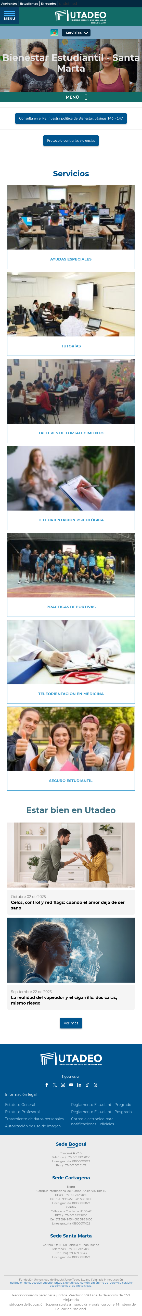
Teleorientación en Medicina (71, 694)
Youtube (71, 1085)
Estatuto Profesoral (22, 1112)
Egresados (48, 3)
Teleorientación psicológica (71, 520)
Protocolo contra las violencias (71, 140)
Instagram (63, 1085)
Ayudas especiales (71, 259)
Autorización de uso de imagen (33, 1126)
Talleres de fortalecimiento (71, 433)
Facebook (47, 1085)
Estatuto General (20, 1104)
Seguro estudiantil (71, 780)
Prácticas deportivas (71, 607)
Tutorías (71, 346)
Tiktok (87, 1085)
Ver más (71, 1023)
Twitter (55, 1085)
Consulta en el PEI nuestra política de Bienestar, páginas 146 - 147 (71, 118)
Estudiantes (29, 3)
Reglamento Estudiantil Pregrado (101, 1104)
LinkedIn (79, 1085)
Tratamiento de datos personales (34, 1119)
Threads (96, 1085)
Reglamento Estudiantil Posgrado (101, 1112)
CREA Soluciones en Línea (54, 32)
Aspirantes (9, 3)
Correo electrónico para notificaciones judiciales (92, 1121)
